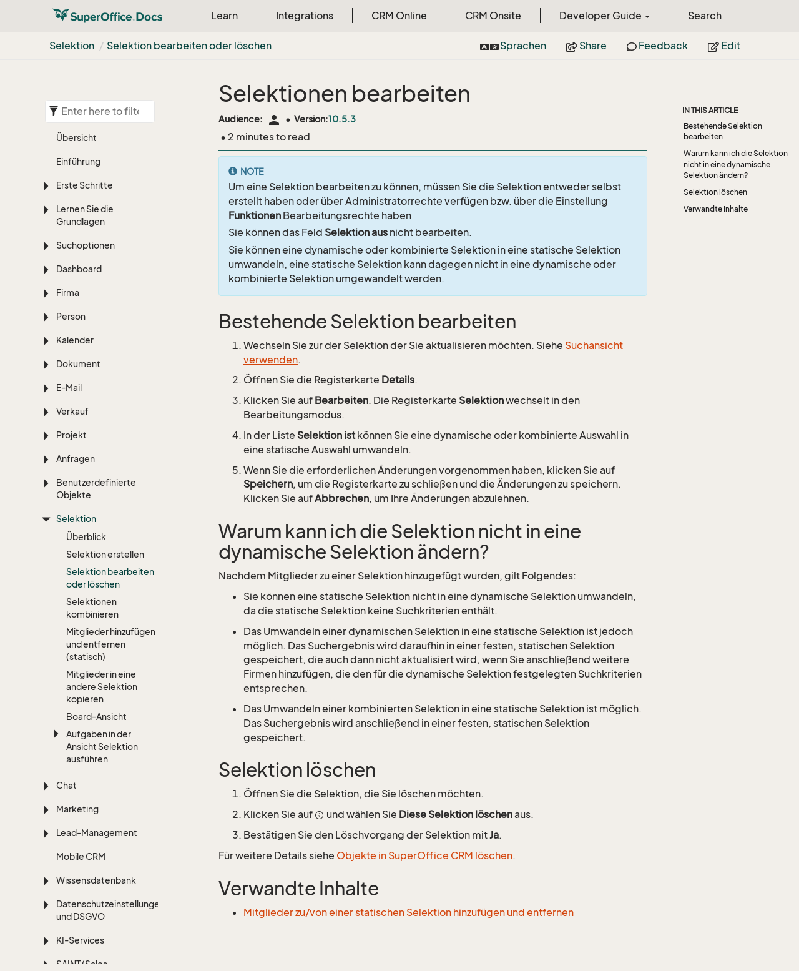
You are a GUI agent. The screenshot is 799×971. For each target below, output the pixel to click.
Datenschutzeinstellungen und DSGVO (107, 759)
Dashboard (79, 117)
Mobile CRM (80, 705)
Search (705, 15)
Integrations (304, 15)
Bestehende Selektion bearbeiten (723, 131)
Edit (724, 45)
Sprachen (513, 45)
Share (586, 45)
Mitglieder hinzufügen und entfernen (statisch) (110, 493)
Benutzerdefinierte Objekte (96, 337)
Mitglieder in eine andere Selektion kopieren (101, 535)
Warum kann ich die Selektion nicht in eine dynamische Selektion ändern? (736, 164)
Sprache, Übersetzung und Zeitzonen (102, 938)
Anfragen (75, 307)
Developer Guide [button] (604, 15)
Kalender (75, 189)
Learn (224, 15)
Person (71, 165)
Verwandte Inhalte (716, 209)
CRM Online (399, 15)
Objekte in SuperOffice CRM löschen (424, 855)
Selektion (71, 45)
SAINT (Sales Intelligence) (82, 819)
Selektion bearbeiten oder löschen (189, 45)
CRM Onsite (493, 15)
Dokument (78, 212)
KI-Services (80, 789)
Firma (67, 141)
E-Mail (69, 236)
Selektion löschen (715, 192)
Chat (66, 634)
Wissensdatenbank (96, 729)
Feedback (657, 45)
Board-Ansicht (96, 565)
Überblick (86, 385)
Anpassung (79, 872)
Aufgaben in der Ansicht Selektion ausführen (102, 595)
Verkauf (72, 260)
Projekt (71, 283)
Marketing (77, 658)
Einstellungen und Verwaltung (92, 902)
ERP (64, 849)
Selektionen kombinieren (92, 456)
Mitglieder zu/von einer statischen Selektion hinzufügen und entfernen (408, 912)
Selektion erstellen (105, 403)
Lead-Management (96, 681)
